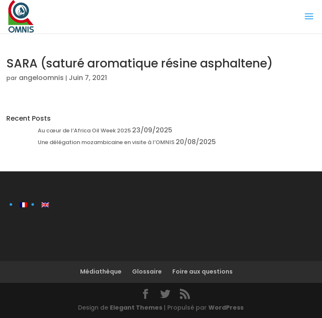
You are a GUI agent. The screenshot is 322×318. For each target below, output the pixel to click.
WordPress (226, 307)
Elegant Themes (136, 307)
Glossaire (147, 271)
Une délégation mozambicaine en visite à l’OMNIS (106, 142)
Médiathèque (101, 271)
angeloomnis (41, 78)
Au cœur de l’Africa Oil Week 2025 (84, 130)
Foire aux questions (202, 271)
